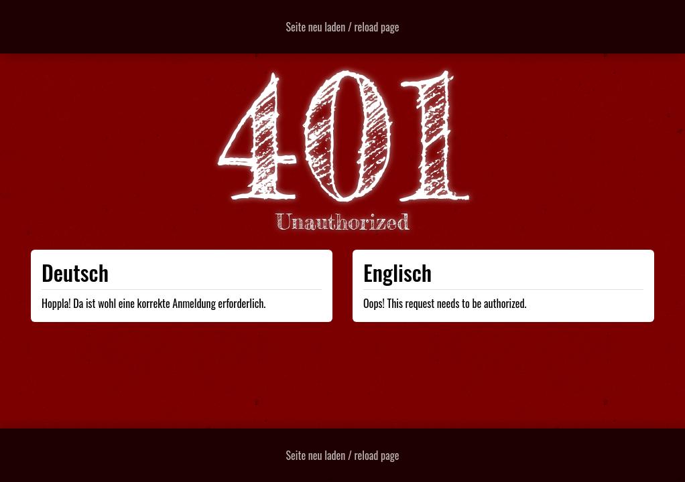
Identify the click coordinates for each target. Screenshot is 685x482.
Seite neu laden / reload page (342, 27)
